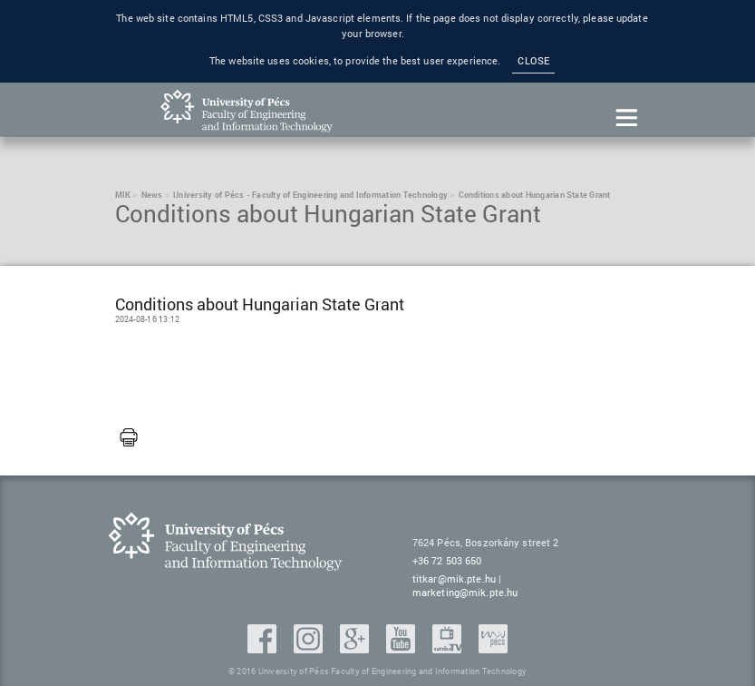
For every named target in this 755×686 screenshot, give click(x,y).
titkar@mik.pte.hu (454, 578)
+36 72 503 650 (447, 560)
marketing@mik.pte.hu (465, 592)
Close (533, 60)
